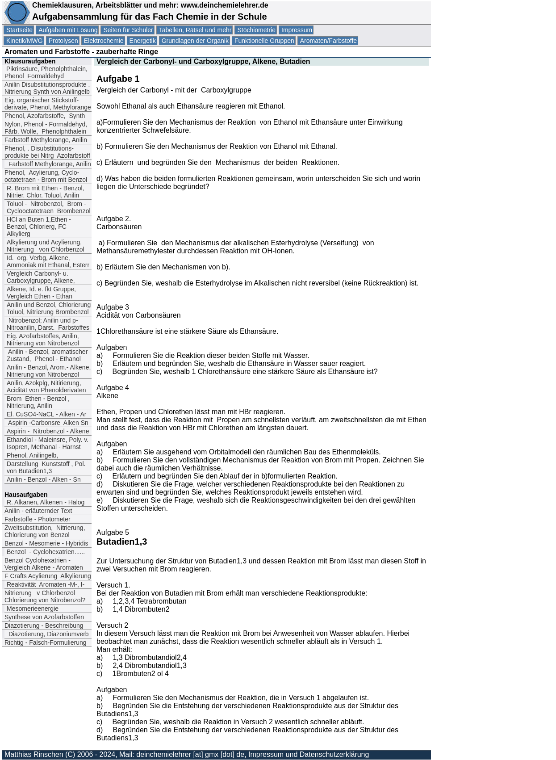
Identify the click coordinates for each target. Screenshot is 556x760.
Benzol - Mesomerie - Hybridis (46, 543)
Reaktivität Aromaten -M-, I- (45, 584)
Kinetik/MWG (24, 40)
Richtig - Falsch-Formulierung (45, 642)
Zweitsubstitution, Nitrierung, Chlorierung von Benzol (44, 531)
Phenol (44, 115)
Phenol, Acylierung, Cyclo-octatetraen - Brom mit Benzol (45, 176)
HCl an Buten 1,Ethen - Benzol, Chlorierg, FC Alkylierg (39, 226)
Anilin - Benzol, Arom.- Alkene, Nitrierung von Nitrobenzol (49, 371)
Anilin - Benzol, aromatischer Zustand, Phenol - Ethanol (47, 355)
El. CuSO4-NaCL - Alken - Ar (46, 414)
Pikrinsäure (46, 72)
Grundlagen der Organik (195, 40)
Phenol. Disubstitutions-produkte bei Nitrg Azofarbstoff (47, 152)
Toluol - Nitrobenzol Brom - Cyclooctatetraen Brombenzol (49, 207)
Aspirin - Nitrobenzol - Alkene (48, 431)
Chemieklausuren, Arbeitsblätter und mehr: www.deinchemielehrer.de (149, 5)
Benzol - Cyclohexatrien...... (46, 551)
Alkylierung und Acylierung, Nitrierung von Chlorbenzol (45, 246)
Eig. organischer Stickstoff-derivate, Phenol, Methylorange (47, 104)
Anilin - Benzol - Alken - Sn (45, 479)
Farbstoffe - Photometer (37, 519)
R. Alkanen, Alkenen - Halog (45, 502)
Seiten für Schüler (128, 30)
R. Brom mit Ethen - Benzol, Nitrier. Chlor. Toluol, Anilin (45, 192)
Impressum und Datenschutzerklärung (308, 754)
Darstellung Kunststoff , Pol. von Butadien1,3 (46, 467)
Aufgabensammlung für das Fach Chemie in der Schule (149, 16)
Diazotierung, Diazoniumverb (48, 634)
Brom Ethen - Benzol (38, 402)
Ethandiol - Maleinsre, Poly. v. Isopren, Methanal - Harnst (47, 443)
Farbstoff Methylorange (45, 139)
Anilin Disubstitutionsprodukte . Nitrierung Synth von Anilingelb (47, 88)
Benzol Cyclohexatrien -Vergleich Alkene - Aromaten (43, 564)
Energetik (143, 40)
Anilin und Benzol (49, 308)
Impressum (296, 30)
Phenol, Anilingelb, (32, 455)
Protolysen (63, 40)
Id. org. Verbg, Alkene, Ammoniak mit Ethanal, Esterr (48, 261)
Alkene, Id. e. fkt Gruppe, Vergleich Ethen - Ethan (41, 293)
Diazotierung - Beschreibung (44, 625)
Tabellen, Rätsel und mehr (195, 30)
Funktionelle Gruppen (264, 40)
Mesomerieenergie (33, 608)
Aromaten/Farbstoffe (328, 40)
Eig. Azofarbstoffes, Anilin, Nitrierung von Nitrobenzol (43, 339)
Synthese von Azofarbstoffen (44, 617)
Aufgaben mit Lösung (67, 30)
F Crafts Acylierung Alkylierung (47, 575)
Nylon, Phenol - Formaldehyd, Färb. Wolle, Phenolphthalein (45, 128)
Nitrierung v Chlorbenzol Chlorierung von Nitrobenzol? (44, 596)
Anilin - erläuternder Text (38, 510)
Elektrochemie (104, 40)
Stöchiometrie (256, 30)
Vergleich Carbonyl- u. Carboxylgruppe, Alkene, (41, 277)
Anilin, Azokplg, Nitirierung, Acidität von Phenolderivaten (46, 386)
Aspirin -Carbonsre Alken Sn (47, 422)
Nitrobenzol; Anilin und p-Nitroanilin (48, 324)
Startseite (19, 30)
